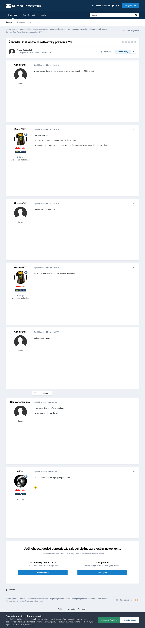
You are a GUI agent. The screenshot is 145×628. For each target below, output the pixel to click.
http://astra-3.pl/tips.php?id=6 (47, 413)
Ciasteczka (82, 609)
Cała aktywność (29, 15)
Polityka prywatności (66, 609)
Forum (9, 22)
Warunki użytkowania (24, 624)
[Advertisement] (67, 99)
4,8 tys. (20, 157)
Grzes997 (19, 129)
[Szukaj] (105, 15)
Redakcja (43, 15)
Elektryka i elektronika (42, 53)
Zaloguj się (102, 572)
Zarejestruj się (130, 6)
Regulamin (21, 22)
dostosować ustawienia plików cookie (21, 622)
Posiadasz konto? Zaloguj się (105, 6)
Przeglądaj (12, 16)
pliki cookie (38, 619)
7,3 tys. (20, 499)
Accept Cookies (109, 620)
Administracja (35, 22)
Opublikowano (46, 65)
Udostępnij (106, 52)
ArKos (19, 471)
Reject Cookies (129, 620)
